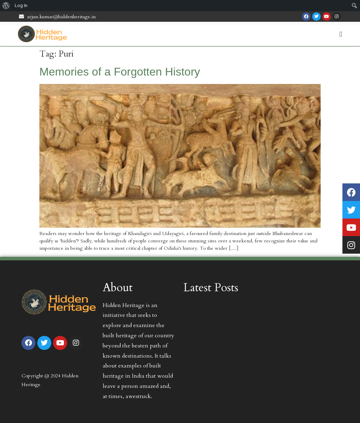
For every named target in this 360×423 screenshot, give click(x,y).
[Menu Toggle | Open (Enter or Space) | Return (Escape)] (341, 34)
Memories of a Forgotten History (119, 71)
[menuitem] (6, 5)
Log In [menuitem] (21, 5)
